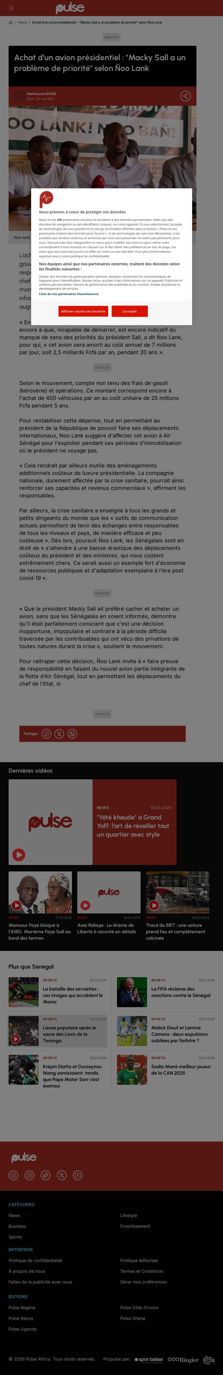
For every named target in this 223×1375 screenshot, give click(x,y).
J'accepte (129, 311)
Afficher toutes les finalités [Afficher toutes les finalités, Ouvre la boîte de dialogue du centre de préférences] (83, 311)
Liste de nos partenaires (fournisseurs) (69, 294)
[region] (111, 256)
